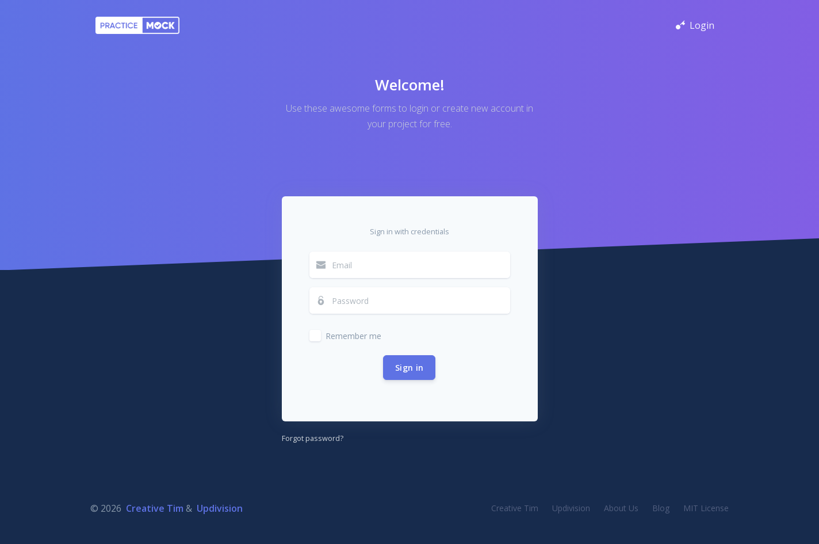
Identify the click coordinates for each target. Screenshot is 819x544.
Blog (660, 508)
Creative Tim (154, 508)
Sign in (409, 367)
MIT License (706, 508)
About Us (621, 508)
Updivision (220, 508)
